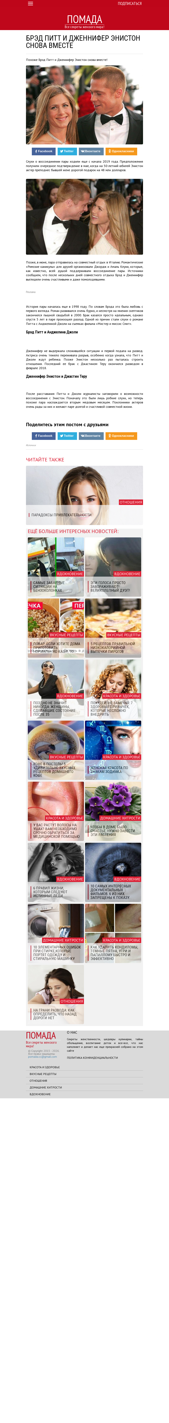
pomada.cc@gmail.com (42, 1381)
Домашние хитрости (46, 1412)
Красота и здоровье (45, 1391)
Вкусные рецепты (43, 1398)
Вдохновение (40, 1418)
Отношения (38, 1405)
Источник (31, 770)
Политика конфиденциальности (92, 1382)
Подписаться (130, 3)
